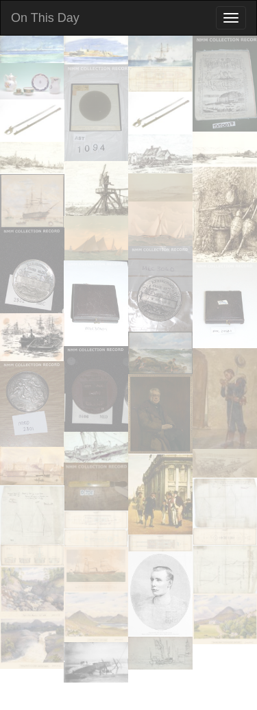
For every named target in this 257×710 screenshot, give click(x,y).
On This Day (45, 18)
